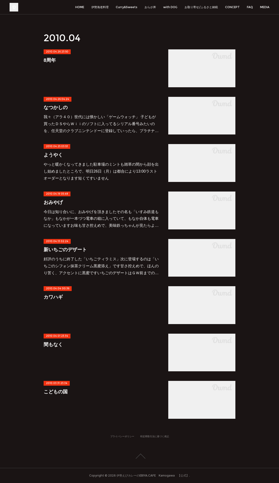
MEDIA (264, 7)
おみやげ (53, 202)
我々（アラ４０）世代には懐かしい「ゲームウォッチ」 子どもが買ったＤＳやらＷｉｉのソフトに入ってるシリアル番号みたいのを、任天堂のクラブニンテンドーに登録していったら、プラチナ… (101, 124)
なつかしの (56, 107)
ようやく (53, 154)
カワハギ (53, 297)
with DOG (170, 7)
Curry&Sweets (126, 7)
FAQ (250, 7)
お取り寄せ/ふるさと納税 (201, 7)
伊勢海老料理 (100, 7)
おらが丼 (150, 7)
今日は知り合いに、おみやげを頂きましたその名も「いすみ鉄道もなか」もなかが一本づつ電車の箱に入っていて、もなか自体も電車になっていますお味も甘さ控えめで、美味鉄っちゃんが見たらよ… (101, 219)
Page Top (139, 456)
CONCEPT (232, 7)
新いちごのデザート (65, 249)
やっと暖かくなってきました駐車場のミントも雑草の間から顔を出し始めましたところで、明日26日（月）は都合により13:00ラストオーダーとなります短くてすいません (101, 171)
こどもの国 (56, 391)
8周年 (50, 60)
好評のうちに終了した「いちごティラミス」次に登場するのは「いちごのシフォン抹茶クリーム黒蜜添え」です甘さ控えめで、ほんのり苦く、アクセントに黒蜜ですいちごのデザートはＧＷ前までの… (101, 266)
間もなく (53, 344)
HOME (79, 7)
